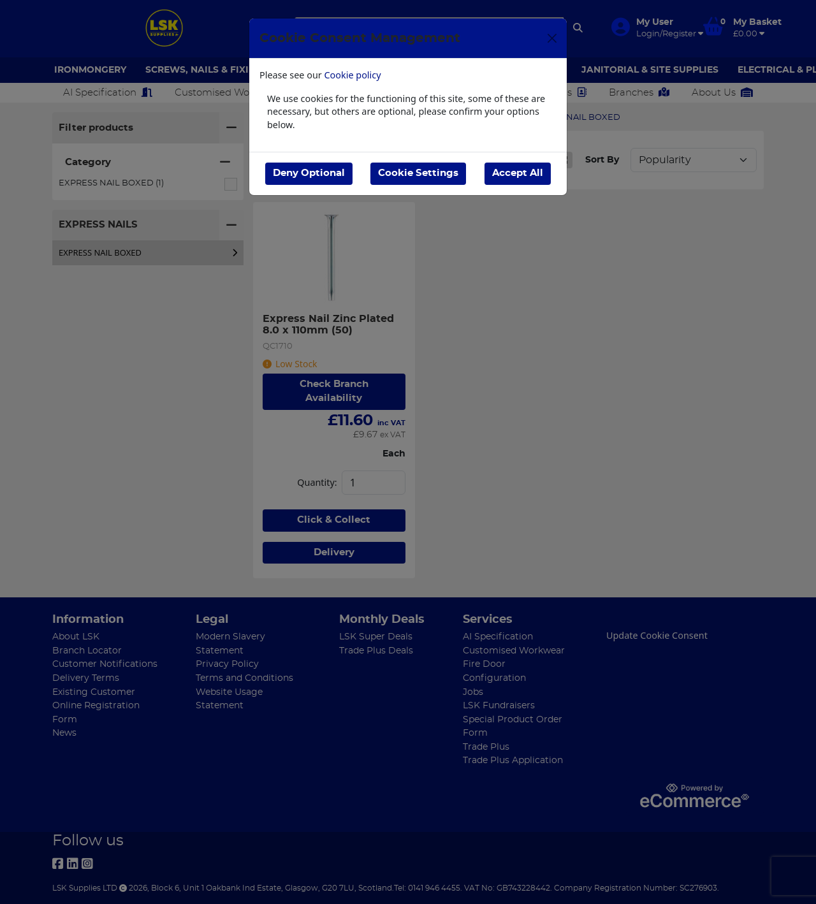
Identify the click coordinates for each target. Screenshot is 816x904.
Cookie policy (352, 75)
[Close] (552, 38)
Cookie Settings (418, 173)
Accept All (517, 173)
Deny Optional (309, 173)
